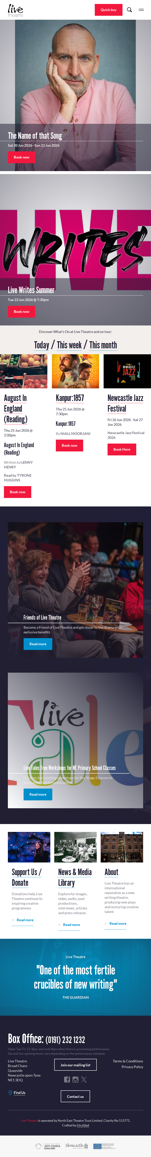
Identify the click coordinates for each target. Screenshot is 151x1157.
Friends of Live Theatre (42, 617)
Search (129, 10)
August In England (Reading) (16, 408)
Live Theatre (18, 10)
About (111, 871)
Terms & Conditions (128, 1061)
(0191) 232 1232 (73, 1038)
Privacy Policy (132, 1066)
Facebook (67, 1079)
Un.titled (83, 1125)
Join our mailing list (75, 1065)
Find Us (19, 1092)
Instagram (75, 1079)
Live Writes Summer (31, 289)
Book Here (121, 449)
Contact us (75, 1096)
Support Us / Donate (27, 877)
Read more (37, 643)
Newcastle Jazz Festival (125, 402)
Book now (21, 157)
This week (67, 344)
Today (36, 344)
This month (107, 344)
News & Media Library (75, 877)
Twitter (84, 1079)
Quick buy (109, 10)
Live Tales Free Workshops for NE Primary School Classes (70, 767)
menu (141, 10)
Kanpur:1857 (70, 397)
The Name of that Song (35, 135)
